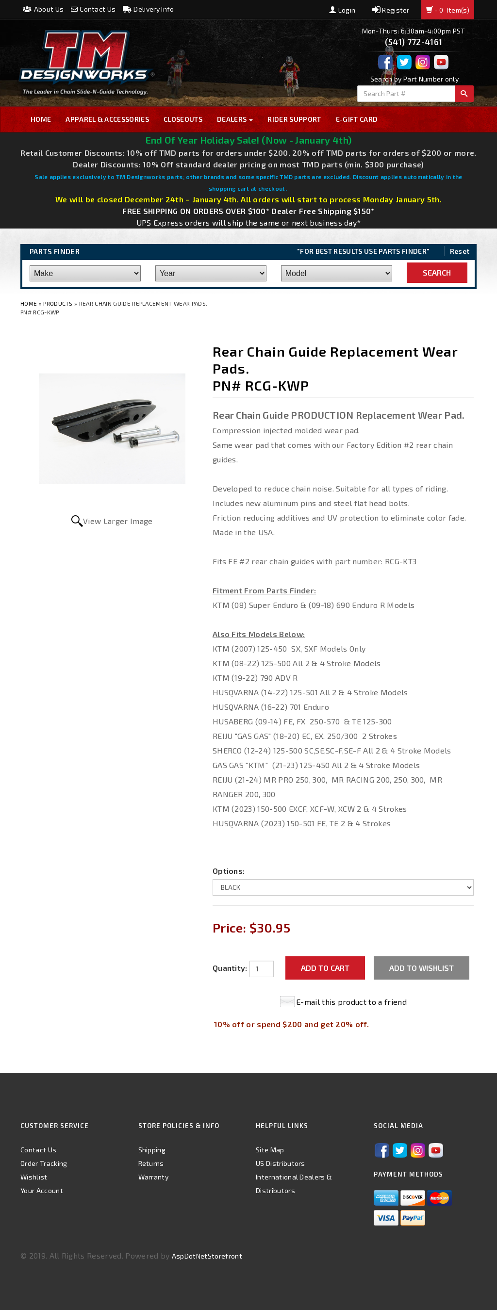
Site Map (270, 1150)
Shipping (152, 1150)
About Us (43, 9)
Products (58, 303)
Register (391, 10)
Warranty (153, 1177)
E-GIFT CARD (357, 119)
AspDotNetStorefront (207, 1256)
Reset (460, 251)
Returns (151, 1163)
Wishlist (34, 1177)
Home (41, 119)
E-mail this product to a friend (351, 1001)
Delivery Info (148, 9)
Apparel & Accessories (107, 119)
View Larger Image (117, 520)
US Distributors (280, 1163)
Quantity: (230, 967)
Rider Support (294, 119)
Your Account (41, 1190)
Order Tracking (43, 1163)
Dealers (235, 119)
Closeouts (183, 119)
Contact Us (93, 9)
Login (342, 10)
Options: (229, 870)
